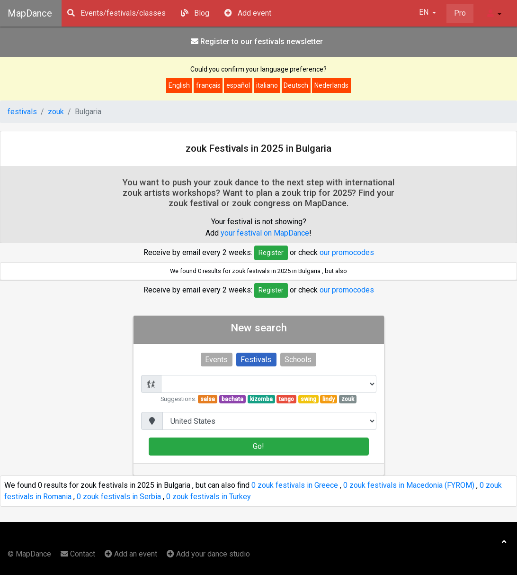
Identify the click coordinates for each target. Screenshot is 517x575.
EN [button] (424, 12)
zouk (56, 111)
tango (286, 399)
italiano (267, 85)
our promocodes (347, 251)
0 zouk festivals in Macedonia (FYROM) (408, 485)
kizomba (261, 399)
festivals (22, 111)
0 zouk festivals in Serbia (119, 496)
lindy (328, 399)
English (179, 85)
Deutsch (296, 85)
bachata (232, 399)
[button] (494, 13)
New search (259, 327)
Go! (258, 446)
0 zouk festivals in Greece (294, 485)
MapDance (30, 13)
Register (271, 252)
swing (308, 399)
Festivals (256, 359)
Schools (298, 359)
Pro (460, 13)
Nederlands (331, 85)
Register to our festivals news (257, 41)
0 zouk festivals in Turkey (208, 496)
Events (216, 359)
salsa (207, 399)
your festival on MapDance (265, 232)
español (238, 85)
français (208, 85)
